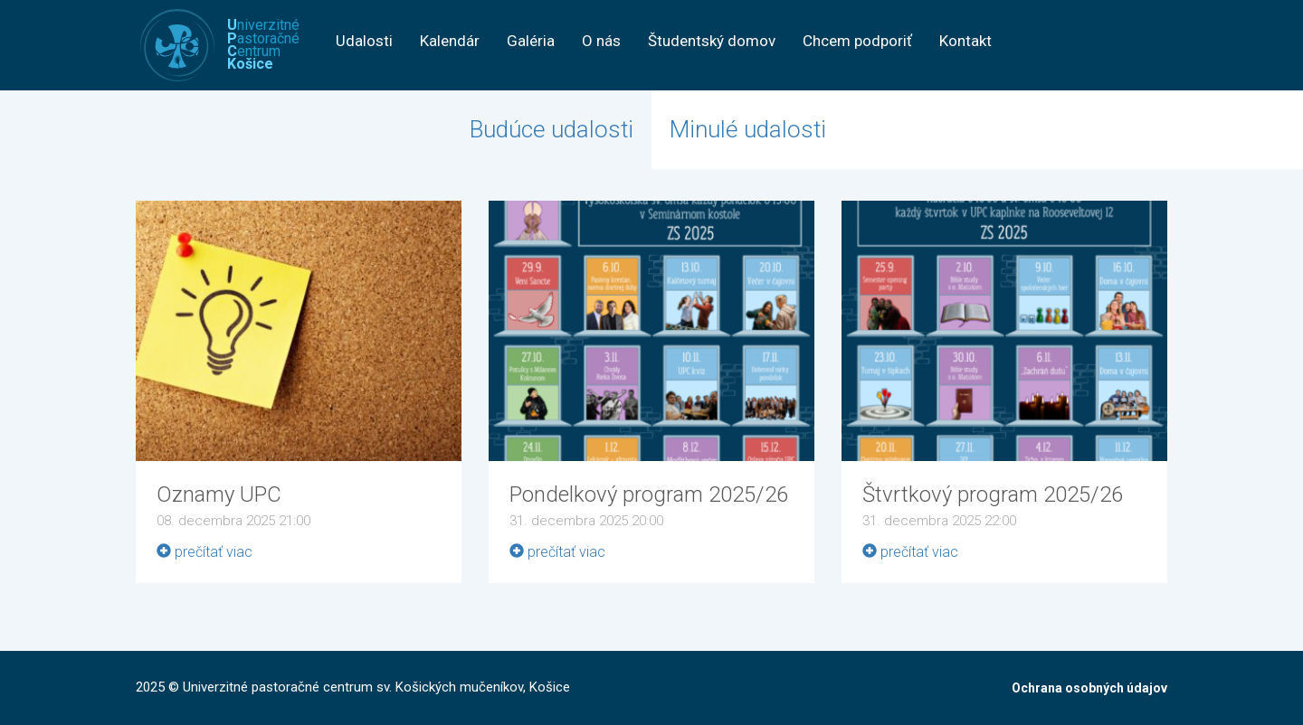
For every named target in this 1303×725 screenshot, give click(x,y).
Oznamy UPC (219, 494)
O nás (601, 41)
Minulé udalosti (748, 129)
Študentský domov (711, 41)
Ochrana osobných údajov (1089, 688)
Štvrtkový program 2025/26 (992, 494)
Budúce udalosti (551, 129)
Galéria (531, 41)
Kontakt (965, 41)
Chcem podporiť (857, 41)
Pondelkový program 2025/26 (648, 494)
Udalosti (364, 41)
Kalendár (450, 41)
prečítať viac (204, 551)
